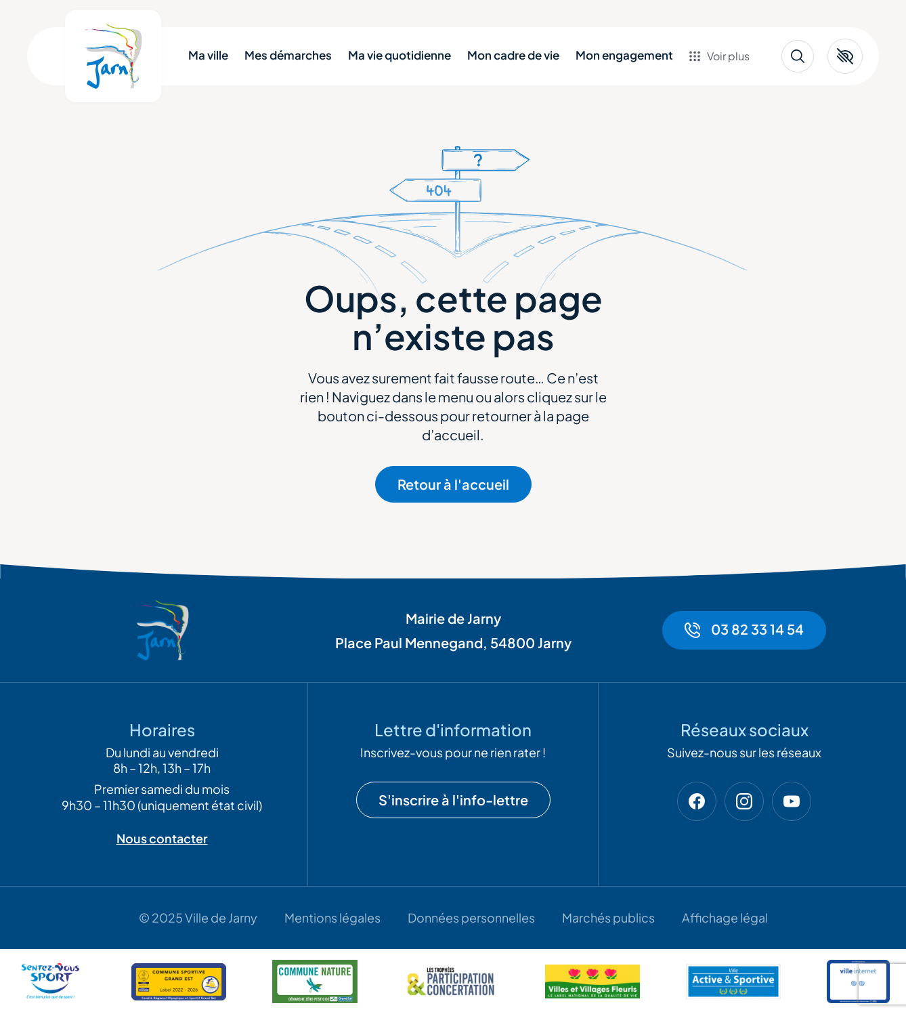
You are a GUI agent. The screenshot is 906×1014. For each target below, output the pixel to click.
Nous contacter (162, 838)
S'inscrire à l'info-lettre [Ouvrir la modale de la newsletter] (453, 799)
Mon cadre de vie (513, 55)
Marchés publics (608, 917)
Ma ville (208, 55)
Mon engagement (624, 55)
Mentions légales (332, 917)
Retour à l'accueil (453, 484)
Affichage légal (725, 917)
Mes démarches (288, 55)
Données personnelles (471, 917)
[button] (845, 56)
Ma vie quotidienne (399, 55)
